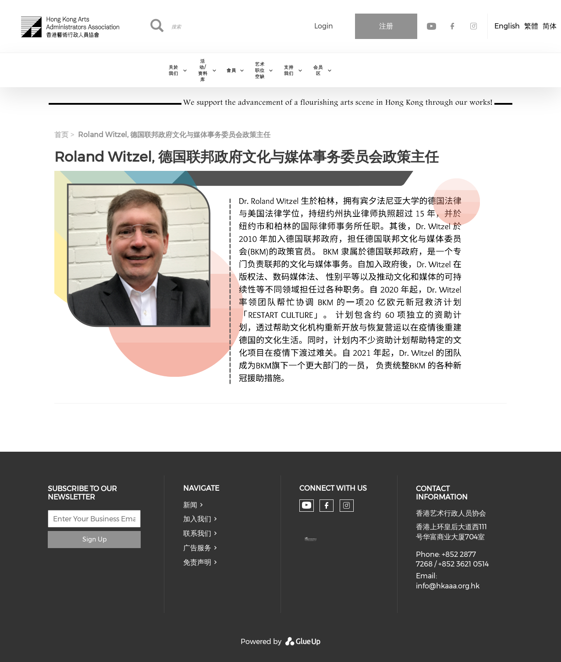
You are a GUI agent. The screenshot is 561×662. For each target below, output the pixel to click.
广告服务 (197, 548)
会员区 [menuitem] (318, 70)
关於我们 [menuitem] (173, 70)
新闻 (190, 505)
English (507, 26)
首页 (61, 135)
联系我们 (197, 533)
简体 (550, 26)
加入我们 (197, 519)
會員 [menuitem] (231, 70)
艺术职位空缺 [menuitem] (260, 70)
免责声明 (197, 562)
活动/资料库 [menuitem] (203, 70)
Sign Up (94, 539)
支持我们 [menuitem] (289, 70)
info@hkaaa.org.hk (447, 586)
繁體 (531, 26)
